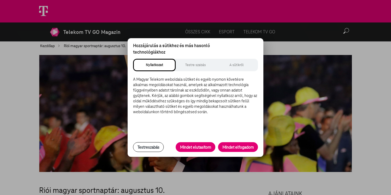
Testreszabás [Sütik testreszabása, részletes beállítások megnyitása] (148, 147)
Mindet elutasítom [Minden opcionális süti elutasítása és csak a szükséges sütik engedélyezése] (195, 147)
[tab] (154, 65)
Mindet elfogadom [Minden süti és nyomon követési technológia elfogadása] (238, 147)
